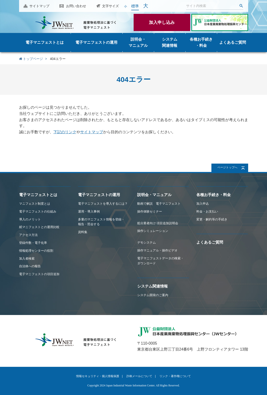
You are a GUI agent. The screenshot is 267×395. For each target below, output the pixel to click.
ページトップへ (227, 167)
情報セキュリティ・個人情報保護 (97, 376)
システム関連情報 (152, 286)
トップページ (31, 59)
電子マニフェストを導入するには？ (103, 203)
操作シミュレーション (152, 231)
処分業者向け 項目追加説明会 (157, 223)
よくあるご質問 (209, 242)
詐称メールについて (139, 376)
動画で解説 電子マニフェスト (159, 203)
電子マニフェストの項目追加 (39, 274)
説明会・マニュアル (154, 195)
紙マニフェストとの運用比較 (39, 227)
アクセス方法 (28, 235)
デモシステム (146, 242)
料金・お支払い (207, 211)
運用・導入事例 (89, 211)
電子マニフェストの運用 (99, 195)
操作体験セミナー (149, 211)
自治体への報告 (30, 266)
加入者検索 (27, 258)
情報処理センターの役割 (36, 250)
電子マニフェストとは (38, 195)
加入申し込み (162, 22)
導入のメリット (30, 219)
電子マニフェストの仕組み (37, 211)
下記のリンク (64, 132)
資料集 (82, 232)
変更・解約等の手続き (211, 219)
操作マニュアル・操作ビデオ (157, 250)
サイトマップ (39, 6)
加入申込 (202, 203)
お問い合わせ (76, 6)
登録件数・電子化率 (33, 243)
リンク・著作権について (175, 376)
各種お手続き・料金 (213, 195)
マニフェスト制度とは (34, 203)
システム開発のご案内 (152, 295)
